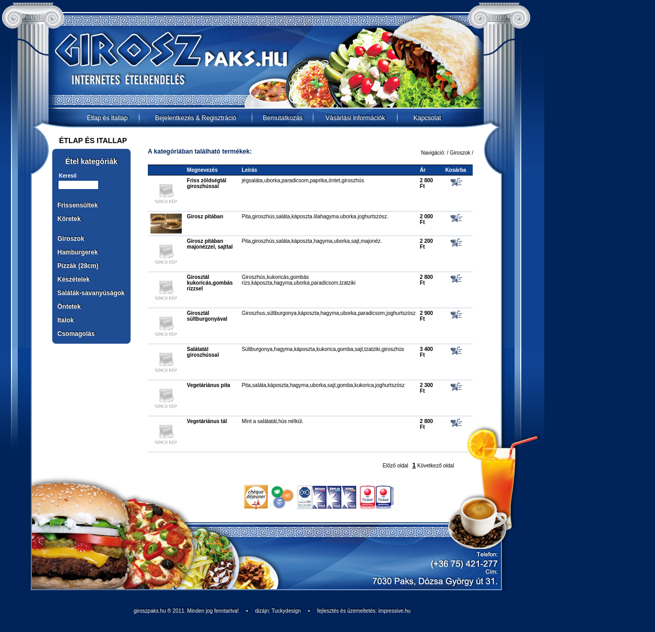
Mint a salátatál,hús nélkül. (272, 421)
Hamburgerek (77, 252)
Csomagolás (76, 333)
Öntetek (69, 306)
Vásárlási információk (355, 118)
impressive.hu (394, 611)
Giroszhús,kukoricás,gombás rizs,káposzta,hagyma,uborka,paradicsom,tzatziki (299, 280)
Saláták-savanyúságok (91, 293)
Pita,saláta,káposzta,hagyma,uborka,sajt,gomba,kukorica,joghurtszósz (323, 385)
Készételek (73, 279)
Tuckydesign (286, 611)
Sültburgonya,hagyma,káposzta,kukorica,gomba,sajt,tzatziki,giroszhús (323, 349)
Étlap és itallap (107, 118)
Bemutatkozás (282, 118)
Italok (65, 320)
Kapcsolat (427, 118)
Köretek (69, 219)
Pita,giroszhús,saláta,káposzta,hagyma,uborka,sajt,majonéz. (312, 241)
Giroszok (70, 238)
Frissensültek (77, 205)
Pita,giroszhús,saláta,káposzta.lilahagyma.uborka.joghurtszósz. (315, 216)
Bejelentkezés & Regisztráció (195, 118)
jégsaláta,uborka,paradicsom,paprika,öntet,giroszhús (303, 180)
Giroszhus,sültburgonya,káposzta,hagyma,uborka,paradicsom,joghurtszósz (329, 313)
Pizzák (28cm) (78, 266)
